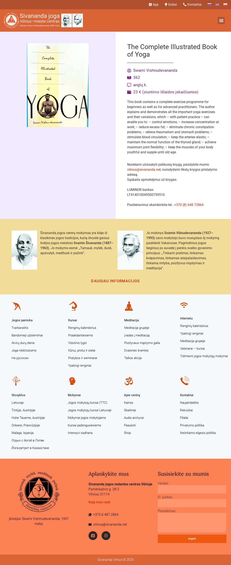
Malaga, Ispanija (23, 433)
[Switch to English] (217, 5)
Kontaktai (186, 395)
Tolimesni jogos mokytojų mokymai (204, 356)
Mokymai (74, 395)
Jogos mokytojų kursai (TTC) (87, 403)
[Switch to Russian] (209, 5)
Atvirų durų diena (23, 343)
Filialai (184, 418)
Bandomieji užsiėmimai (27, 335)
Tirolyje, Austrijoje (23, 410)
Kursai (72, 320)
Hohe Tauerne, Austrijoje (28, 418)
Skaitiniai (130, 410)
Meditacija (131, 320)
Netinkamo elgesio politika (198, 433)
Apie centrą (132, 395)
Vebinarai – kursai (192, 348)
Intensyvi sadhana (80, 433)
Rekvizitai (186, 410)
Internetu (186, 318)
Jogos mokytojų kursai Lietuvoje (89, 410)
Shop (127, 433)
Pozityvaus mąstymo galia (142, 343)
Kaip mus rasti (99, 502)
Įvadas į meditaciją (137, 335)
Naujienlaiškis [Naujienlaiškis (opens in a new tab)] (189, 403)
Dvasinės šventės (136, 350)
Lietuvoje (18, 403)
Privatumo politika (192, 425)
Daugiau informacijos (115, 281)
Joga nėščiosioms (24, 350)
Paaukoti (130, 425)
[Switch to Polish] (225, 5)
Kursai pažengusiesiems (84, 425)
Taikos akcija (133, 358)
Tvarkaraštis (20, 328)
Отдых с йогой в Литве (28, 440)
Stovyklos (18, 395)
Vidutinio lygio (77, 343)
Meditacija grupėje (136, 328)
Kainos (128, 403)
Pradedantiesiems (80, 335)
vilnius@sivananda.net (144, 170)
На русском (20, 358)
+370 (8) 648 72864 (189, 205)
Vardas (163, 483)
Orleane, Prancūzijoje (26, 425)
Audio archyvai (134, 418)
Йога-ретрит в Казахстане (30, 448)
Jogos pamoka (22, 320)
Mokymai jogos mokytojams (87, 418)
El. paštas (165, 497)
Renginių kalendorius (82, 328)
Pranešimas (166, 511)
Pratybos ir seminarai (82, 358)
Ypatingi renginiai (79, 365)
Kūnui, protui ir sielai (81, 350)
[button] (221, 20)
